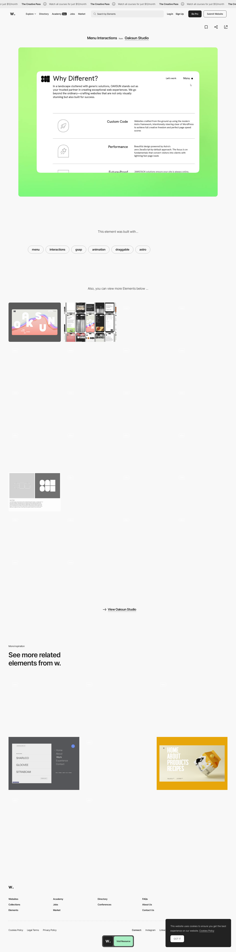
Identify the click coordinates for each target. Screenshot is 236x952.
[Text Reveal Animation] (201, 322)
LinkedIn (163, 930)
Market (81, 13)
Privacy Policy (50, 930)
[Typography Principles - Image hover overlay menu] (118, 704)
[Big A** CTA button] (146, 491)
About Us (147, 904)
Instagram (151, 930)
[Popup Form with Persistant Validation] (90, 449)
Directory (44, 13)
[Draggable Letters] (90, 364)
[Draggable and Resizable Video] (201, 407)
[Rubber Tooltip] (146, 449)
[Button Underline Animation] (201, 449)
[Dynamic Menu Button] (201, 534)
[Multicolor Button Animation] (90, 534)
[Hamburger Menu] (44, 705)
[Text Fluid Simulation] (35, 364)
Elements (13, 910)
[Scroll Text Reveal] (90, 576)
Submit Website (215, 13)
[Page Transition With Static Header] (146, 407)
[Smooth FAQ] (90, 491)
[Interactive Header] (201, 491)
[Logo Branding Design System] (35, 491)
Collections (14, 904)
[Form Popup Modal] (35, 449)
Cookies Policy (16, 930)
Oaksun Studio (137, 38)
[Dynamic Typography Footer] (35, 576)
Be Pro (195, 13)
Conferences (104, 904)
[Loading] (146, 322)
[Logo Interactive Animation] (35, 534)
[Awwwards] (12, 14)
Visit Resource (123, 941)
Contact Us (148, 910)
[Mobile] (90, 322)
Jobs (72, 13)
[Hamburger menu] (118, 821)
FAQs (145, 899)
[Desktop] (35, 322)
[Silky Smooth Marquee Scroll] (146, 364)
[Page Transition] (90, 407)
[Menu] (44, 763)
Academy (59, 13)
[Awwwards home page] (108, 941)
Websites (13, 899)
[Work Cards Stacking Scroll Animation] (201, 364)
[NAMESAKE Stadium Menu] (192, 705)
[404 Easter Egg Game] (146, 534)
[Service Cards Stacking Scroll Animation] (35, 407)
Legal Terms (33, 930)
